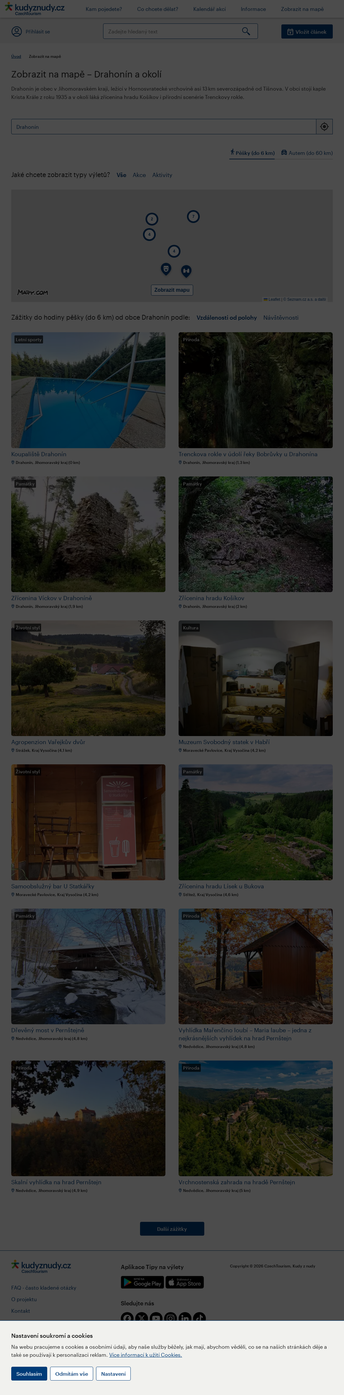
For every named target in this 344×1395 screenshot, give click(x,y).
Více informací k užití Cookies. (145, 1355)
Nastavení (113, 1374)
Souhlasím (29, 1374)
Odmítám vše (71, 1374)
